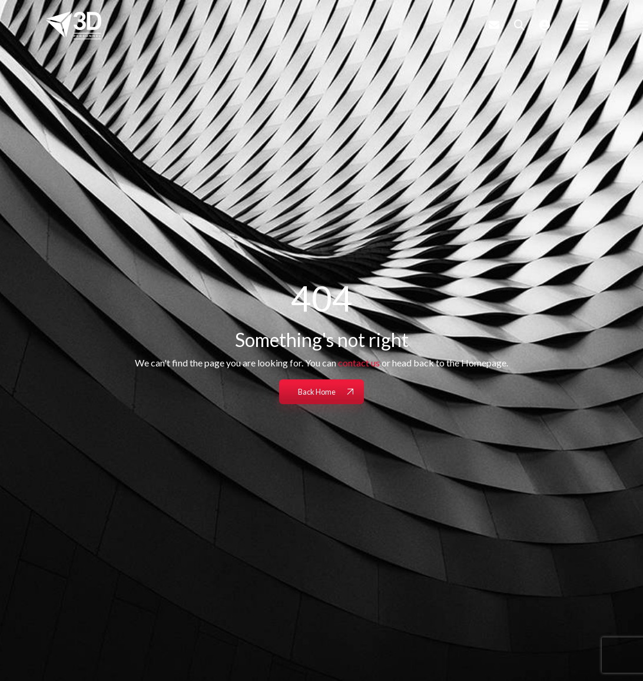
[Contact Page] (494, 24)
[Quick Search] (519, 24)
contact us (359, 362)
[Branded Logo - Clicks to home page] (73, 25)
